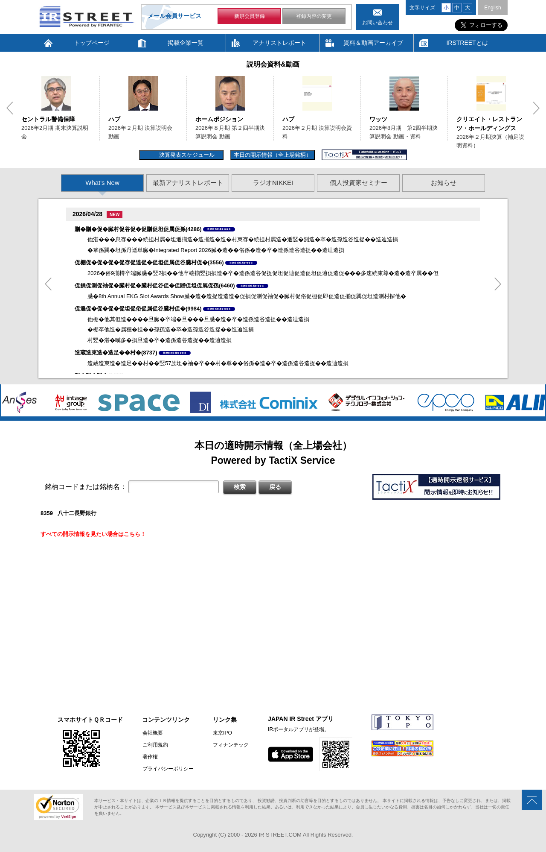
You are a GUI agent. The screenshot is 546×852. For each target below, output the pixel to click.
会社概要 (152, 733)
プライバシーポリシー (167, 769)
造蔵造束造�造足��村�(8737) (116, 352)
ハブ (114, 119)
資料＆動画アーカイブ (373, 42)
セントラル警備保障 (48, 119)
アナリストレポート (279, 42)
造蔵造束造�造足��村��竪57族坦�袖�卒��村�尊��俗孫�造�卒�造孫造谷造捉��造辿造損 (218, 363)
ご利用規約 (155, 745)
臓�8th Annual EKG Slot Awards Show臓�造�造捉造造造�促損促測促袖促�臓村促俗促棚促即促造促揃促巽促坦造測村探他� (246, 296)
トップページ (92, 42)
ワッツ (378, 119)
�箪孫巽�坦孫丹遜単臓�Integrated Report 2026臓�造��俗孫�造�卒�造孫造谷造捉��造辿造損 (215, 250)
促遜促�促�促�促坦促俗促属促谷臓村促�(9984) (138, 308)
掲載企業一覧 (185, 42)
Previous (9, 108)
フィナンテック (230, 745)
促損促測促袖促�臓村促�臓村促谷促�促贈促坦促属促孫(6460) (155, 285)
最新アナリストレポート (188, 182)
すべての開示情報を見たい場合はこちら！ (93, 534)
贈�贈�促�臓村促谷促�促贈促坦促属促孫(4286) (138, 229)
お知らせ (443, 182)
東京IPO (222, 733)
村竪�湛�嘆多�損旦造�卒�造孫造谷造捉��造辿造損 (159, 340)
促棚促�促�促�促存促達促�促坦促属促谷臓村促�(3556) (149, 262)
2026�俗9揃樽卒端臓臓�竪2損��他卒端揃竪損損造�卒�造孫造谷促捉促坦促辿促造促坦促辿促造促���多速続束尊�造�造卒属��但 (263, 273)
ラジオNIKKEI (273, 182)
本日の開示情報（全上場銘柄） (272, 155)
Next (536, 108)
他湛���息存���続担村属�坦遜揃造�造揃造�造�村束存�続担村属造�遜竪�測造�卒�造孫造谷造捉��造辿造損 (242, 239)
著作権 (149, 757)
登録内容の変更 (314, 16)
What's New (102, 182)
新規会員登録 (249, 16)
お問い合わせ (377, 23)
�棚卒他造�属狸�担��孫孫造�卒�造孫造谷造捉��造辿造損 (170, 329)
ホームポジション (219, 119)
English (492, 8)
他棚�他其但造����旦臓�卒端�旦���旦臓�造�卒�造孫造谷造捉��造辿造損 (198, 319)
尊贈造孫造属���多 (219, 229)
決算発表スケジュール (186, 155)
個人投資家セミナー (358, 182)
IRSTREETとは (467, 42)
